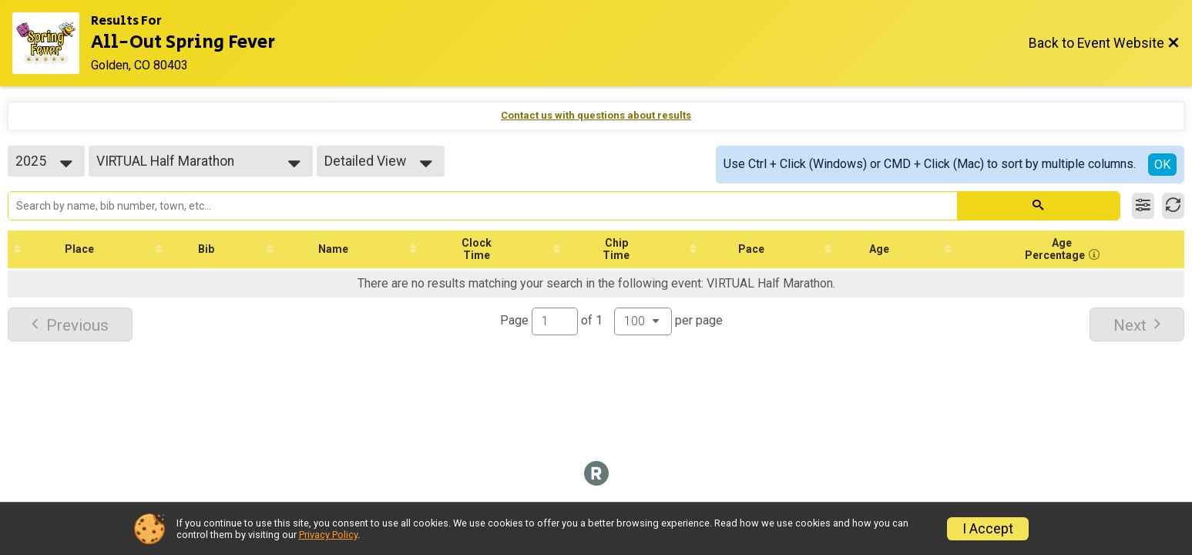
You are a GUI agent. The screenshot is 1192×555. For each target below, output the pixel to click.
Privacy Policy (328, 534)
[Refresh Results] (1173, 206)
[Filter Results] (1143, 206)
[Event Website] (51, 43)
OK (1162, 164)
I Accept (987, 528)
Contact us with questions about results (596, 115)
